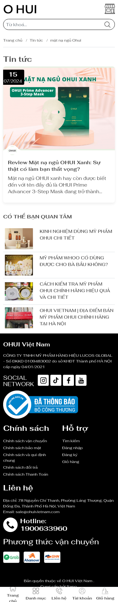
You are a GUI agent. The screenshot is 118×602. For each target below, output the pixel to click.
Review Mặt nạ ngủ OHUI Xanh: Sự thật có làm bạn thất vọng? (54, 165)
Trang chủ (12, 40)
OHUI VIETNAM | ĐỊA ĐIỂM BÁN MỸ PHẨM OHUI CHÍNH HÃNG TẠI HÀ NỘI (77, 317)
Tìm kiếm (71, 440)
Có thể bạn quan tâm (37, 216)
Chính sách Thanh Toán (25, 474)
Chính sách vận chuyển (25, 440)
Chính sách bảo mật (22, 447)
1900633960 (43, 528)
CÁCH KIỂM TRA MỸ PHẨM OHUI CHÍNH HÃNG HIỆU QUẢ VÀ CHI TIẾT (75, 290)
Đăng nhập (72, 447)
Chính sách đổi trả (20, 467)
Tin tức (36, 40)
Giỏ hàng (70, 461)
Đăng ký (70, 454)
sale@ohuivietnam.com (38, 511)
